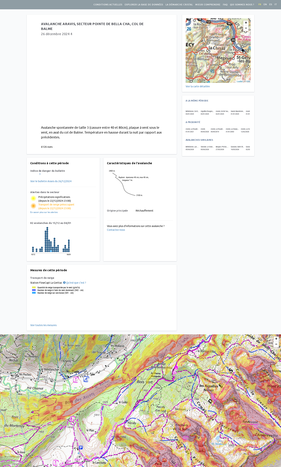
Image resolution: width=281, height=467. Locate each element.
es (270, 4)
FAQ (225, 4)
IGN (248, 81)
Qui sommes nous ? (242, 4)
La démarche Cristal (179, 4)
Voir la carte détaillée (198, 86)
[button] (74, 282)
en (265, 4)
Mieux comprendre (207, 4)
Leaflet (240, 81)
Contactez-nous (116, 229)
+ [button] (246, 23)
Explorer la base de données (144, 4)
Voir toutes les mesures (43, 325)
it (276, 4)
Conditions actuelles (108, 4)
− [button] (246, 28)
